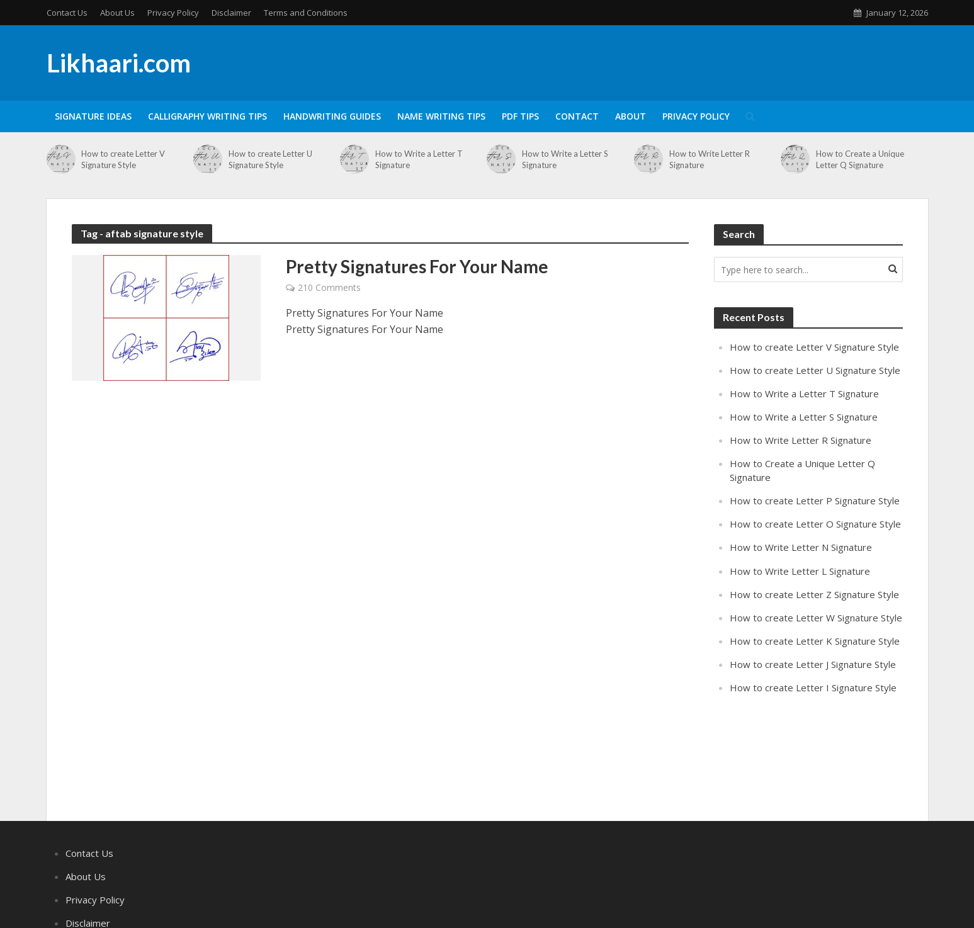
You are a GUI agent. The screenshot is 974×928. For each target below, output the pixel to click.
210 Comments (329, 287)
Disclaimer (231, 12)
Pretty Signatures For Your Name (417, 266)
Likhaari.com (119, 63)
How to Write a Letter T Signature (419, 159)
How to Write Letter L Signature (800, 571)
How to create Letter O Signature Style (815, 524)
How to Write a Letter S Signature (565, 159)
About (630, 116)
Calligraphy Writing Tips (207, 116)
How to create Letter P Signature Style (815, 500)
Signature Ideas (93, 116)
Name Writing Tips (441, 116)
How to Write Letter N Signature (801, 547)
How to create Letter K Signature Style (815, 641)
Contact (577, 116)
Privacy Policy (173, 12)
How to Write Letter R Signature (709, 159)
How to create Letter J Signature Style (813, 664)
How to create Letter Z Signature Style (814, 594)
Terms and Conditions (306, 12)
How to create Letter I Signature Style (813, 687)
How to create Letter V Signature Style (123, 159)
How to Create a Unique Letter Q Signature (860, 159)
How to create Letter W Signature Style (816, 617)
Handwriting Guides (332, 116)
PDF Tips (520, 116)
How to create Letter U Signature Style (270, 159)
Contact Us (67, 12)
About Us (117, 12)
